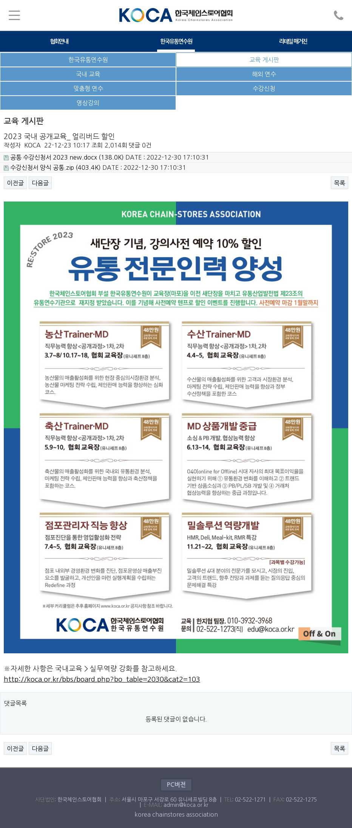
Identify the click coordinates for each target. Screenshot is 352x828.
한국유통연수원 (176, 41)
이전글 (15, 183)
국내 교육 (88, 74)
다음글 (40, 183)
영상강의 (88, 103)
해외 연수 (264, 74)
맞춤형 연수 (88, 88)
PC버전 (176, 785)
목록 (339, 183)
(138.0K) (64, 157)
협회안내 (59, 41)
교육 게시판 (264, 60)
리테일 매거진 (293, 41)
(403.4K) (52, 167)
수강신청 (264, 88)
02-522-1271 (250, 799)
